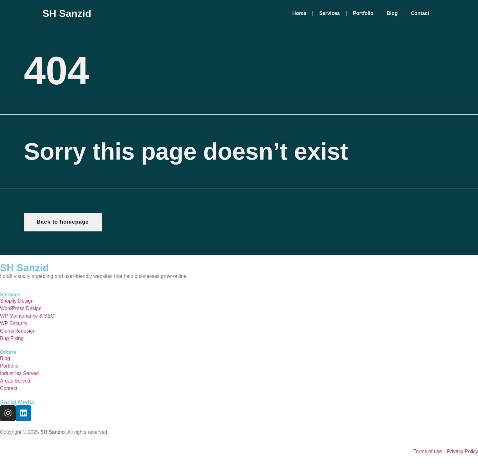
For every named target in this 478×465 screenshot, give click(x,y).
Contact (420, 13)
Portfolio (363, 13)
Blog (392, 13)
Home (299, 13)
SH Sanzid (66, 13)
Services (329, 13)
